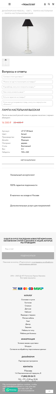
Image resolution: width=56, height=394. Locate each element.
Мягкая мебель (28, 318)
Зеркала (28, 327)
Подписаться (28, 255)
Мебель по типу (28, 330)
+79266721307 (28, 4)
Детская (28, 309)
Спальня (28, 306)
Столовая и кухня (28, 299)
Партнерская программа (28, 361)
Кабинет (28, 312)
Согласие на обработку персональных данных (28, 349)
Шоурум (28, 346)
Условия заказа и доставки (28, 343)
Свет (28, 321)
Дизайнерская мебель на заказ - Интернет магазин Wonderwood (4, 4)
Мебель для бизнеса (28, 333)
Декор (28, 324)
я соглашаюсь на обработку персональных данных (36, 263)
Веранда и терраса (28, 315)
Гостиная (28, 302)
